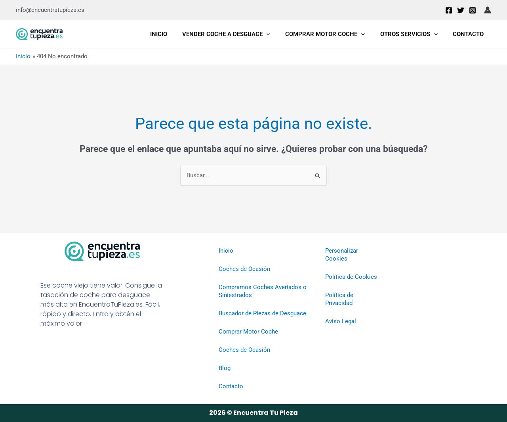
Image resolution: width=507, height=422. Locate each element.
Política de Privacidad (339, 299)
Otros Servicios (413, 34)
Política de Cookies (351, 277)
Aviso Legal (340, 321)
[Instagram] (472, 10)
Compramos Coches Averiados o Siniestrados (263, 291)
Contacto (469, 34)
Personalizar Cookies (341, 255)
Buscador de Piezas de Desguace (262, 313)
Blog (225, 368)
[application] (278, 34)
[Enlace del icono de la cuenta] (487, 9)
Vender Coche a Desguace (238, 34)
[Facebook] (448, 10)
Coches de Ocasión (244, 269)
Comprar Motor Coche (333, 34)
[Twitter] (460, 10)
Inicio (173, 34)
